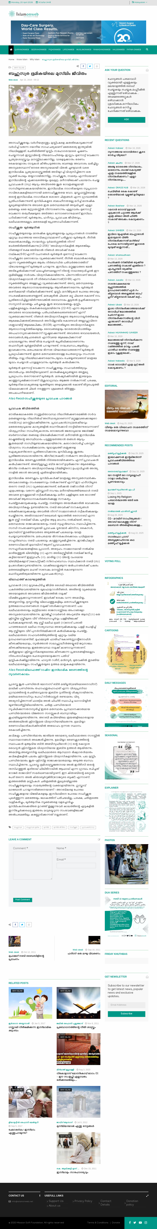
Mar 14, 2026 (134, 206)
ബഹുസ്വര (18, 827)
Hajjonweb (119, 49)
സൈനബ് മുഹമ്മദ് (117, 472)
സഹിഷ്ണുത (73, 827)
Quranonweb (22, 49)
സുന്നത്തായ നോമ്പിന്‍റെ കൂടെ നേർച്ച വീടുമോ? (126, 154)
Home (11, 60)
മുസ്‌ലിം (46, 827)
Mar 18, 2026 (133, 148)
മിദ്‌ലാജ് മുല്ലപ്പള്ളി (65, 1070)
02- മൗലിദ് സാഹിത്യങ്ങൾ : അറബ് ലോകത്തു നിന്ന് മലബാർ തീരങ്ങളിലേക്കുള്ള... (125, 522)
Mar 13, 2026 (133, 230)
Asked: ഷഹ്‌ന (115, 163)
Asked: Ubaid (115, 305)
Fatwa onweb (134, 49)
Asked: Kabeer (116, 148)
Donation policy (132, 1203)
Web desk (13, 80)
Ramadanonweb (102, 49)
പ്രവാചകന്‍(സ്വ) (88, 827)
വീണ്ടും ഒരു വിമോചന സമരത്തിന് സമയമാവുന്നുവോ (126, 429)
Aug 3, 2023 (83, 1069)
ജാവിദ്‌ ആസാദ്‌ (64, 1122)
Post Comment (22, 900)
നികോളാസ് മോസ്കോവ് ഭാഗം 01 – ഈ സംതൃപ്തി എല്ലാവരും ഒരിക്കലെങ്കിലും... (77, 1077)
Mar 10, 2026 (115, 336)
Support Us (56, 1201)
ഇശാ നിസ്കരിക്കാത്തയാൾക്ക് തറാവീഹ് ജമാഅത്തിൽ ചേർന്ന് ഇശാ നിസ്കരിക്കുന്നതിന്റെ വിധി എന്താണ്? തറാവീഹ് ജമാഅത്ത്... (126, 317)
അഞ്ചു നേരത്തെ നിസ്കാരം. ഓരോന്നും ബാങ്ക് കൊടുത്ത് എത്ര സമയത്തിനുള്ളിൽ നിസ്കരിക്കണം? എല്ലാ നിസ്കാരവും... (125, 174)
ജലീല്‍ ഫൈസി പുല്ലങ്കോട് (70, 1024)
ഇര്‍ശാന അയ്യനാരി (19, 1024)
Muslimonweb (83, 49)
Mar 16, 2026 (137, 187)
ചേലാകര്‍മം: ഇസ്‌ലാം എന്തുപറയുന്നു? (22, 1132)
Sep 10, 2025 (137, 471)
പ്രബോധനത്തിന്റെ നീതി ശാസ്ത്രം (76, 1027)
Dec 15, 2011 (88, 1168)
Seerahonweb (39, 49)
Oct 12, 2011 (28, 952)
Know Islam (22, 59)
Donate (116, 1223)
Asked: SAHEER (116, 230)
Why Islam (34, 59)
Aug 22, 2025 (136, 533)
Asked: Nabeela (116, 361)
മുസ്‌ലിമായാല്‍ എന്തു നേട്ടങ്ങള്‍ (75, 1126)
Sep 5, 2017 (15, 1126)
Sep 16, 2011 (92, 950)
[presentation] (35, 886)
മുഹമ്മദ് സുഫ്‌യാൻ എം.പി (121, 490)
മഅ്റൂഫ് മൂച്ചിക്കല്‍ (117, 453)
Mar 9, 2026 (133, 361)
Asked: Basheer (116, 206)
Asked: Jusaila (115, 280)
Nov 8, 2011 (92, 1023)
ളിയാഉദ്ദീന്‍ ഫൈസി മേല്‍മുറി (24, 1122)
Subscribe (126, 1014)
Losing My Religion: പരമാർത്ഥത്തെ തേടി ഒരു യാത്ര (123, 500)
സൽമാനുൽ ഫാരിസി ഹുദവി (122, 511)
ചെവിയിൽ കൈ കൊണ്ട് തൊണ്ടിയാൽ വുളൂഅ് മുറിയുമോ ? (126, 195)
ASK (126, 119)
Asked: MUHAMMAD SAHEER (123, 333)
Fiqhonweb (55, 49)
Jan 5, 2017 (38, 1023)
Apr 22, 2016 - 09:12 (29, 80)
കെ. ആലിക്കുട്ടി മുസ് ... (68, 1169)
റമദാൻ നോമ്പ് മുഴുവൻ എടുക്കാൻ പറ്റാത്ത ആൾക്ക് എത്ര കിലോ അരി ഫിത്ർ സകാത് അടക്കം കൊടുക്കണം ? (126, 216)
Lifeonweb (68, 49)
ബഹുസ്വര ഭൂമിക (32, 827)
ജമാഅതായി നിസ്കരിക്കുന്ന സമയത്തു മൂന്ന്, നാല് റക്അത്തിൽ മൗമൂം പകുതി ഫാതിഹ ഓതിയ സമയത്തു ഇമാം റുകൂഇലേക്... (125, 347)
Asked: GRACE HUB (118, 188)
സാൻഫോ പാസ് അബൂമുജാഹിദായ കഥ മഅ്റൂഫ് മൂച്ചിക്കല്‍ (121, 540)
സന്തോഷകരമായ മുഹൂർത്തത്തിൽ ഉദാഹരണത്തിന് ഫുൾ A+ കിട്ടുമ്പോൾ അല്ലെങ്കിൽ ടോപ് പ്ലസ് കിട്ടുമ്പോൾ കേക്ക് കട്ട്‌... (125, 291)
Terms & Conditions (97, 1223)
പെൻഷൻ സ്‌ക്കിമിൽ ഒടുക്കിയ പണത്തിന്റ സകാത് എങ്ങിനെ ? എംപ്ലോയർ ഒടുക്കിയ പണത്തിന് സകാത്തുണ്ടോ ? (126, 267)
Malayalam (139, 2)
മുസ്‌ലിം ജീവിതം (59, 827)
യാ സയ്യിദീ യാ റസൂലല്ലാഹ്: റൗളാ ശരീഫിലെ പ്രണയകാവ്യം (124, 479)
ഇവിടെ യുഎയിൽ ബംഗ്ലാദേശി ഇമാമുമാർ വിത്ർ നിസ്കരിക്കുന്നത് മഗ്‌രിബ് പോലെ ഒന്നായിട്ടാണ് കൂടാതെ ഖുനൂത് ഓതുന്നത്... (126, 241)
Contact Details (106, 1203)
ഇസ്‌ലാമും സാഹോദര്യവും (72, 1172)
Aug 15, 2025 (124, 423)
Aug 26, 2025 (115, 515)
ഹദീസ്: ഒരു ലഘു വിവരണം (84, 954)
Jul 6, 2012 (81, 1122)
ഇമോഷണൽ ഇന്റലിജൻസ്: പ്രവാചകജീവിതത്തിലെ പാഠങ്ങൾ (125, 461)
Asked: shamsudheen (119, 255)
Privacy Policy (83, 1201)
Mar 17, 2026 (132, 163)
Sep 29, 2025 (136, 453)
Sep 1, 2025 (115, 493)
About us (54, 1206)
